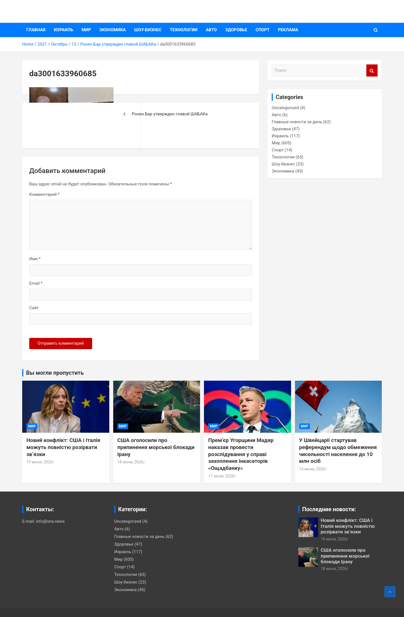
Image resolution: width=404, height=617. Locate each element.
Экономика (112, 29)
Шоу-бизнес (148, 29)
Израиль (63, 29)
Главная (36, 29)
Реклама (288, 29)
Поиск (372, 70)
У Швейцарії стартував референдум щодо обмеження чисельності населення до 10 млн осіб (338, 450)
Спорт (263, 29)
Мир (86, 29)
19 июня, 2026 (39, 462)
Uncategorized (285, 107)
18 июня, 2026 (130, 462)
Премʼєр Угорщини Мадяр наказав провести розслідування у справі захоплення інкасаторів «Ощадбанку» (241, 454)
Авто (211, 29)
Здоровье (236, 29)
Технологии (184, 29)
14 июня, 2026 (312, 469)
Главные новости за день (297, 121)
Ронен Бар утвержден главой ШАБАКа (170, 113)
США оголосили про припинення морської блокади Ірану (156, 447)
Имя (34, 258)
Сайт (34, 307)
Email (35, 283)
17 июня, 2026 (221, 476)
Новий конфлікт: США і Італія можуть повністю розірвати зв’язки (63, 447)
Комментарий (44, 194)
